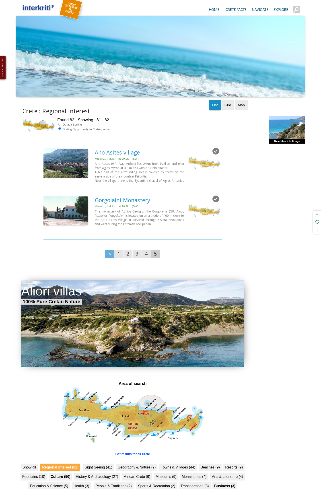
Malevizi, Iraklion (116, 150)
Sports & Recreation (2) (156, 477)
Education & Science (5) (49, 477)
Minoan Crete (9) (136, 468)
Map (241, 97)
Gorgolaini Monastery (122, 191)
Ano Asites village (117, 144)
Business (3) (224, 477)
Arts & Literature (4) (227, 468)
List (215, 97)
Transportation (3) (195, 477)
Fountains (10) (33, 468)
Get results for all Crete (132, 445)
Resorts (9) (234, 459)
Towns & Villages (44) (178, 459)
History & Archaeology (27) (97, 468)
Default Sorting (70, 116)
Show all (29, 459)
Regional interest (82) (60, 459)
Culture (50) (60, 468)
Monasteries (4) (194, 468)
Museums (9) (166, 468)
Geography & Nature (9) (137, 459)
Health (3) (81, 477)
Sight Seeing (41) (98, 459)
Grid (227, 97)
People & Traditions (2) (113, 477)
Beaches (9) (210, 459)
